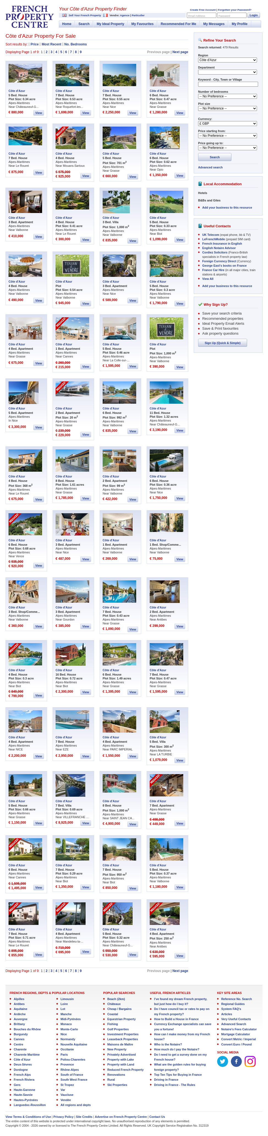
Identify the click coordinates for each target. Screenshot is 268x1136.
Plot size (204, 103)
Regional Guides (233, 1004)
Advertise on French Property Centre (121, 1116)
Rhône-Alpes (70, 1069)
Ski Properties (117, 1084)
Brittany (19, 1024)
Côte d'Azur (17, 90)
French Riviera (24, 1079)
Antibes (19, 1004)
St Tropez (67, 1084)
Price (35, 44)
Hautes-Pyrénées (26, 1100)
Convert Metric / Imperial (238, 1039)
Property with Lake (120, 1059)
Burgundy (21, 1034)
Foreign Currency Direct (219, 261)
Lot (63, 1009)
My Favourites (142, 24)
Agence (125, 15)
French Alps (22, 1074)
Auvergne (21, 1019)
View (38, 112)
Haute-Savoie (23, 1094)
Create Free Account (202, 9)
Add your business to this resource (227, 207)
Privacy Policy (63, 1116)
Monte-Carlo (69, 1029)
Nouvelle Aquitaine (74, 1044)
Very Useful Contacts (236, 1019)
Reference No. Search (236, 999)
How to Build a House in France (176, 1019)
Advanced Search (233, 1024)
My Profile (239, 24)
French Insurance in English (222, 243)
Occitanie (67, 1049)
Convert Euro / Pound (236, 1044)
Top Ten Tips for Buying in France (178, 1074)
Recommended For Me (178, 24)
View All (208, 278)
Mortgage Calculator (235, 1034)
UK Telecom (210, 234)
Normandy (68, 1039)
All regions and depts (76, 1105)
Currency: (205, 119)
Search (83, 24)
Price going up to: (210, 143)
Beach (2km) (116, 999)
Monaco (66, 1024)
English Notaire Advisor (219, 248)
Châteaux (114, 1004)
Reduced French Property (125, 1069)
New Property (117, 1049)
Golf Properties (118, 1029)
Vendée (66, 1100)
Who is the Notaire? (168, 1044)
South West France (74, 1079)
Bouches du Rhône (27, 1029)
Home (66, 24)
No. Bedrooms (75, 44)
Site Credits (84, 1116)
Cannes (19, 1039)
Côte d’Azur (22, 1059)
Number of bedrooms (213, 91)
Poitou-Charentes (73, 1059)
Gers (17, 1084)
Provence (67, 1064)
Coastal (112, 1014)
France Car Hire (213, 270)
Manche (66, 1014)
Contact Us (157, 1116)
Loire (64, 1004)
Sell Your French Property (85, 15)
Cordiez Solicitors (215, 252)
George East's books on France (224, 265)
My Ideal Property (110, 24)
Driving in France (166, 1079)
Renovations (116, 1074)
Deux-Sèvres (23, 1064)
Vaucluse (67, 1094)
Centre (18, 1044)
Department (206, 67)
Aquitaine (20, 1009)
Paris (64, 1054)
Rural (111, 1079)
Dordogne (21, 1069)
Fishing (112, 1024)
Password (224, 15)
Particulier (138, 15)
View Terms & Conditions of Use (28, 1116)
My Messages (214, 24)
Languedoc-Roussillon (30, 1105)
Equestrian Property (121, 1019)
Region (203, 55)
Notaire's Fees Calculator (239, 1029)
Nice (64, 1034)
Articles (226, 1014)
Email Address (196, 15)
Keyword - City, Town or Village (220, 79)
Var (63, 1089)
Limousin (67, 999)
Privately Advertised (121, 1054)
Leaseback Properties (122, 1039)
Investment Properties (122, 1034)
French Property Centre (30, 17)
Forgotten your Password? (234, 9)
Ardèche (20, 1014)
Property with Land (120, 1064)
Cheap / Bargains (119, 1009)
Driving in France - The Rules (174, 1084)
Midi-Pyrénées (71, 1019)
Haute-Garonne (24, 1089)
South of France (72, 1074)
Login (254, 15)
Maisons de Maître (120, 1044)
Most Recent (51, 44)
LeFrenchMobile (213, 239)
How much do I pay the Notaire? (176, 1049)
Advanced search (210, 167)
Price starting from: (212, 131)
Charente (20, 1049)
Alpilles (19, 999)
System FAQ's (231, 1009)
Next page (180, 52)
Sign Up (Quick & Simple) (222, 343)
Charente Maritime (27, 1054)
